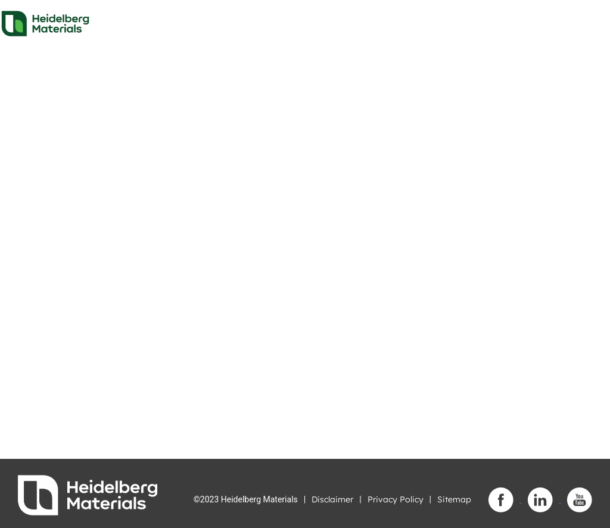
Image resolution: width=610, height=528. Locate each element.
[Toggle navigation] (590, 20)
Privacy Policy (396, 499)
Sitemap (454, 499)
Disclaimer (332, 499)
